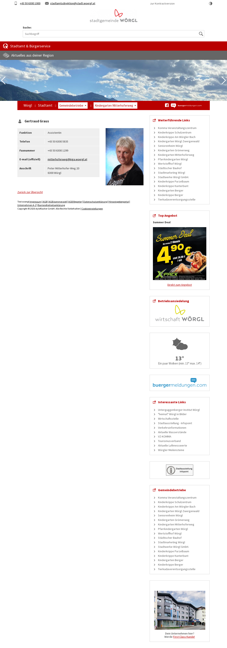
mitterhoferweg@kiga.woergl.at (67, 159)
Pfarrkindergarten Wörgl (173, 159)
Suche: (27, 27)
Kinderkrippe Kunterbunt (173, 186)
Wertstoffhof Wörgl (170, 163)
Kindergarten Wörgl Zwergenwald (178, 141)
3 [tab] (114, 96)
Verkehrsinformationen (172, 427)
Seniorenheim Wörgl (170, 146)
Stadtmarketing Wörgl (171, 172)
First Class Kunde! (184, 637)
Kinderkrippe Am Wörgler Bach (176, 137)
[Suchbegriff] (113, 33)
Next (223, 80)
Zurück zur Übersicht (30, 192)
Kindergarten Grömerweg (174, 150)
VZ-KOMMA (164, 436)
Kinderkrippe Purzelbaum (173, 181)
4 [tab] (118, 96)
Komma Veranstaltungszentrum (177, 128)
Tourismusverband (169, 441)
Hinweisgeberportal (119, 201)
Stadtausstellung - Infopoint (175, 423)
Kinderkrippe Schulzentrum (174, 132)
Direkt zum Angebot (179, 285)
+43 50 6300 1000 (30, 3)
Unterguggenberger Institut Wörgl (179, 410)
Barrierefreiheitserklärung (51, 205)
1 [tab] (105, 96)
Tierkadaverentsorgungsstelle (176, 199)
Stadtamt (45, 105)
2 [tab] (109, 96)
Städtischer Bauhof (170, 168)
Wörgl (28, 105)
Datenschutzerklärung (95, 201)
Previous (3, 80)
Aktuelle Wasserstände (172, 432)
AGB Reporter (75, 201)
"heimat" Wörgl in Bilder (172, 414)
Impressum (35, 201)
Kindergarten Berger (170, 190)
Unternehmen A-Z (26, 205)
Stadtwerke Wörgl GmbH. (173, 177)
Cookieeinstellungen (92, 208)
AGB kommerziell (58, 201)
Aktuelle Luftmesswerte (172, 445)
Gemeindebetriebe (71, 105)
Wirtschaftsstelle (168, 418)
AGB (45, 201)
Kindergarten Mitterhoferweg (114, 105)
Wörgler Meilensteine (171, 450)
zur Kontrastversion (162, 3)
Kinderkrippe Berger (170, 195)
